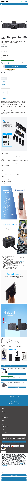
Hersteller (3, 84)
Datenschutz (4, 409)
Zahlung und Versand (4, 95)
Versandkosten (15, 388)
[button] (16, 70)
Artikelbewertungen (4, 98)
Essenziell (4, 466)
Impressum (22, 463)
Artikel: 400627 (22, 261)
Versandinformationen (9, 63)
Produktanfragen (4, 92)
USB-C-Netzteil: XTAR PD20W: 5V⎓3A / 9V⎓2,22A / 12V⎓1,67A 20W (16, 368)
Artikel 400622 (19, 114)
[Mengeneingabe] (2, 66)
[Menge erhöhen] (4, 66)
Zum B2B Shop (24, 1)
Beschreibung (3, 78)
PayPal (4, 471)
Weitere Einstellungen (5, 473)
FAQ (2, 424)
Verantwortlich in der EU (5, 87)
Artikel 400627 (3, 115)
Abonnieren (18, 441)
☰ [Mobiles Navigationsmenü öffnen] (1, 4)
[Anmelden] (6, 4)
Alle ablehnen (14, 477)
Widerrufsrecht (4, 418)
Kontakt (3, 408)
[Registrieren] (8, 4)
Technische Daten (4, 81)
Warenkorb (3, 420)
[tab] (14, 78)
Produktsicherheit (4, 89)
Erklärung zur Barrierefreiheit (6, 413)
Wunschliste (3, 72)
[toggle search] (13, 4)
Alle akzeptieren (14, 475)
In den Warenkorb (19, 66)
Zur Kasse (3, 421)
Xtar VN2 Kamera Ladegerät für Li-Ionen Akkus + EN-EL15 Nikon (16, 382)
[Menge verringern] (4, 67)
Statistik (4, 467)
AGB (2, 411)
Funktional (4, 472)
